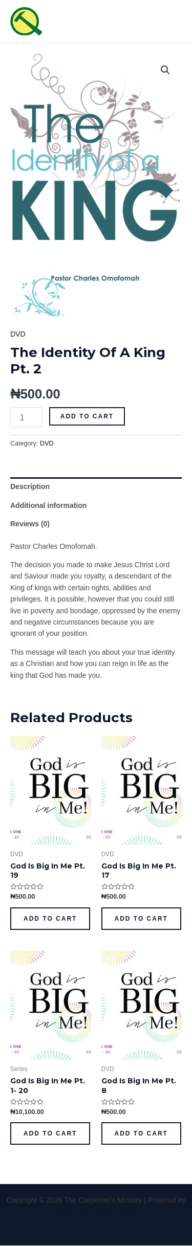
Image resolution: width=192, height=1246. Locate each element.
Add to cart (87, 416)
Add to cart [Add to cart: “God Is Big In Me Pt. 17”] (141, 918)
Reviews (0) (30, 524)
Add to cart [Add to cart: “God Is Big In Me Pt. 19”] (50, 918)
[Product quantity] (26, 417)
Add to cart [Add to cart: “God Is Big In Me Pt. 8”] (141, 1133)
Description (30, 486)
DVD (18, 334)
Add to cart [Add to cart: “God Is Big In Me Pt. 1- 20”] (50, 1133)
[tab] (96, 486)
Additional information (48, 505)
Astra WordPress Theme (96, 1212)
